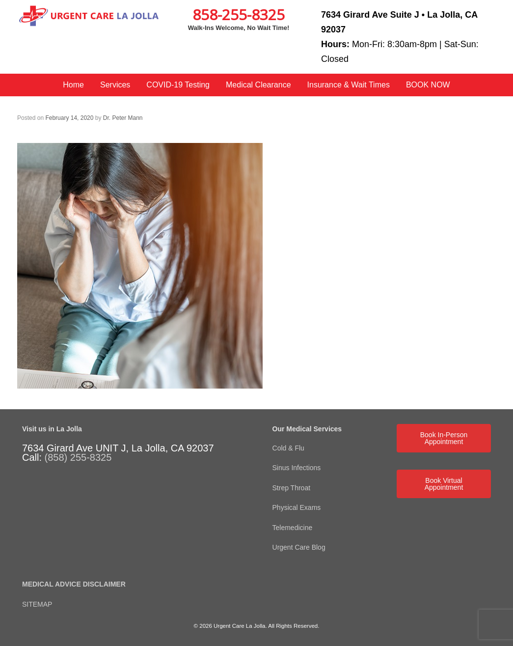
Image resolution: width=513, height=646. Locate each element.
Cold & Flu (288, 448)
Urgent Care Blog (298, 547)
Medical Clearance (258, 85)
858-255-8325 (238, 14)
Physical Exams (296, 507)
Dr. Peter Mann (123, 117)
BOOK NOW (428, 85)
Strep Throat (291, 488)
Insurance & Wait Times (348, 85)
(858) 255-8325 (78, 457)
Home (73, 85)
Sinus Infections (296, 468)
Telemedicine (293, 528)
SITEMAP (37, 604)
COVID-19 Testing (178, 85)
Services (115, 85)
